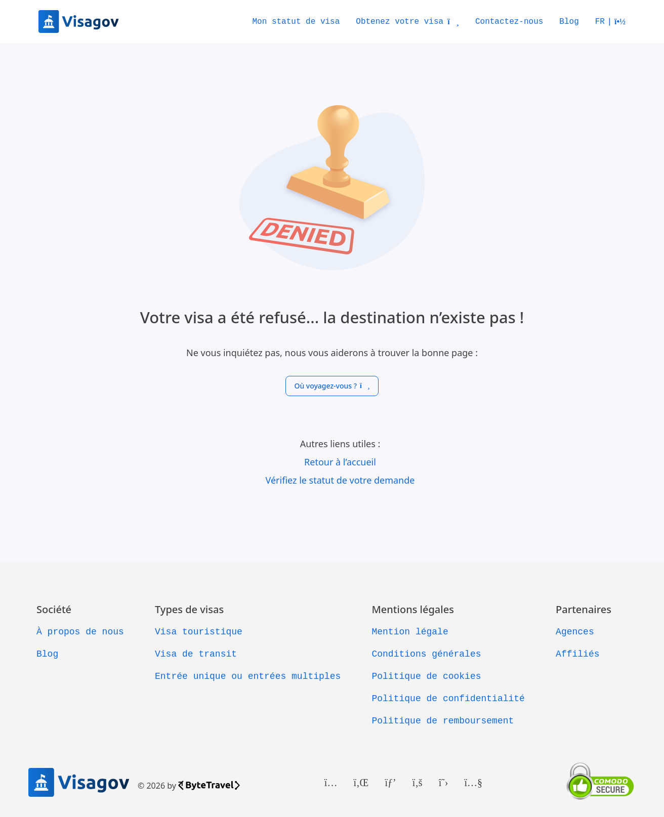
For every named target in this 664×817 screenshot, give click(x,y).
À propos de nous (80, 632)
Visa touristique (198, 632)
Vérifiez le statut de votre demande (340, 480)
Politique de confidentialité (447, 699)
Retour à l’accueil (340, 462)
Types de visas (189, 609)
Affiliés (577, 654)
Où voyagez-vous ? (331, 386)
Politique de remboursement (442, 721)
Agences (575, 632)
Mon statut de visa (296, 21)
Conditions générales (426, 654)
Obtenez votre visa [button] (407, 21)
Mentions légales (412, 609)
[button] (610, 22)
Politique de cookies (426, 676)
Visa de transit (196, 654)
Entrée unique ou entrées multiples (248, 676)
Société (53, 609)
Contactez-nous (509, 21)
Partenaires (583, 609)
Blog (568, 21)
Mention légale (409, 632)
